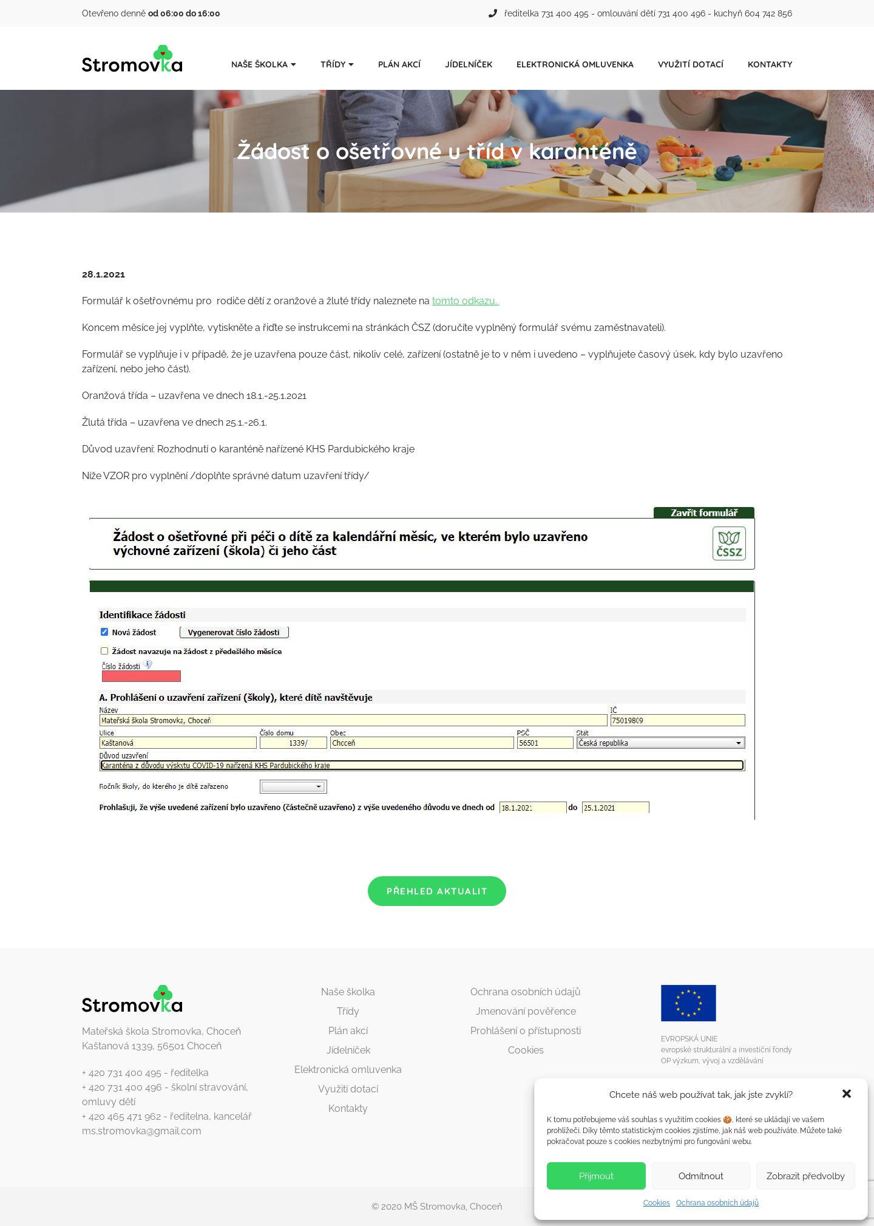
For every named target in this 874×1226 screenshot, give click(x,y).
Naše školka (259, 64)
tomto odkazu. (466, 301)
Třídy (332, 64)
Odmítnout (701, 1176)
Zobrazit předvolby (806, 1176)
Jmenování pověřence (526, 1011)
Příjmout (596, 1176)
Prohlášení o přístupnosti (525, 1031)
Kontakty (770, 64)
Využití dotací (690, 64)
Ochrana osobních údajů (717, 1203)
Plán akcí (399, 64)
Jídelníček (468, 64)
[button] (848, 1095)
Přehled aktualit (437, 891)
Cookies (656, 1203)
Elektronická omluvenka (575, 64)
